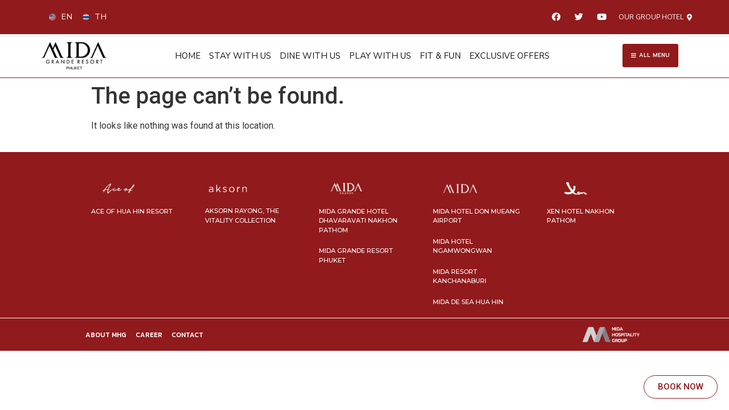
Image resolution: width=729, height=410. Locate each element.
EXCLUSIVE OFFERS (509, 54)
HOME (187, 54)
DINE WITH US (310, 54)
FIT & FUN (440, 54)
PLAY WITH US (380, 54)
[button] (655, 17)
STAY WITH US (240, 54)
